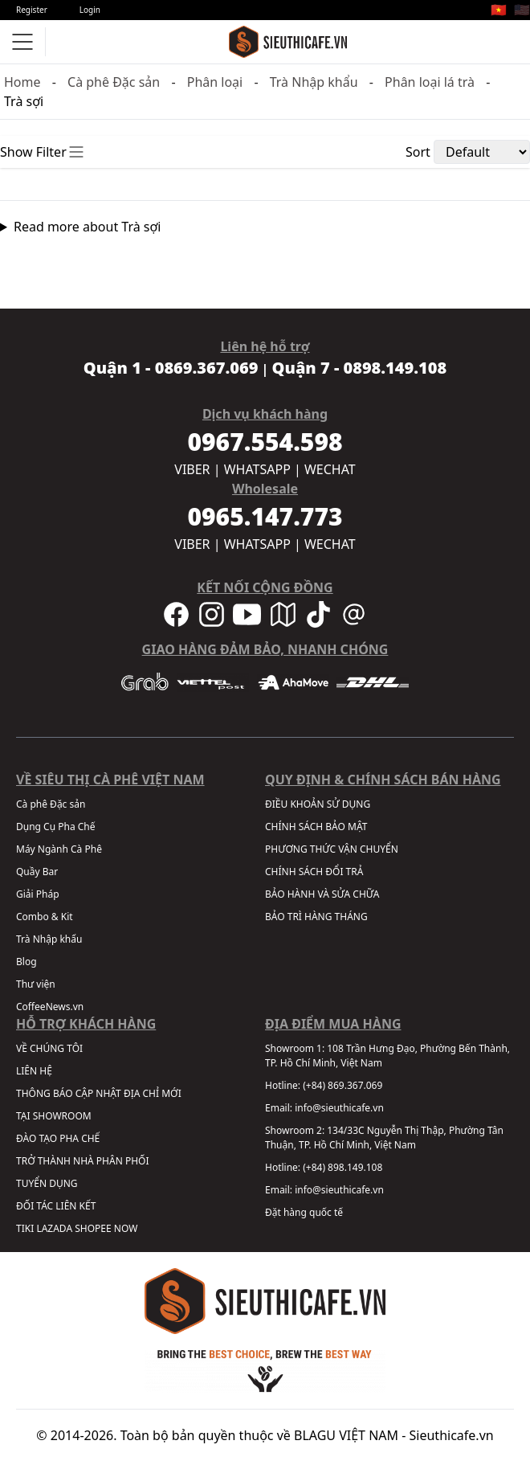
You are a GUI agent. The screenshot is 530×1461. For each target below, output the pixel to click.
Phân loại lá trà (430, 82)
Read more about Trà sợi (87, 226)
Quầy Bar (37, 871)
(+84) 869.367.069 (342, 1085)
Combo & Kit (44, 916)
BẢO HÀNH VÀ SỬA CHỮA (322, 894)
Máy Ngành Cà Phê (59, 849)
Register (31, 9)
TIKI (25, 1228)
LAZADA (54, 1228)
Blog (26, 961)
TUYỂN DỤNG (47, 1183)
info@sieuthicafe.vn (339, 1108)
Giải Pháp (37, 894)
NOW (126, 1228)
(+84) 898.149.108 (342, 1167)
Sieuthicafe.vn (452, 1435)
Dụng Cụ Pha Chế (56, 826)
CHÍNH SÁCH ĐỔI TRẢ (314, 871)
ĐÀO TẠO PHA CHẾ (58, 1138)
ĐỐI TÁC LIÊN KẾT (56, 1206)
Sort (418, 152)
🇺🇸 (522, 9)
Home (22, 82)
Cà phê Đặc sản (113, 82)
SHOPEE (93, 1228)
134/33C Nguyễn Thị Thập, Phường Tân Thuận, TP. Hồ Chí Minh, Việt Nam (384, 1137)
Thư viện (35, 984)
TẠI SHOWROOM (54, 1116)
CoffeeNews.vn (50, 1006)
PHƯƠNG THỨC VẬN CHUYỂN (331, 849)
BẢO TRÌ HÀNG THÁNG (316, 916)
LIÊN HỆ (34, 1071)
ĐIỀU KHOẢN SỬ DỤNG (317, 804)
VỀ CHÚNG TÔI (49, 1048)
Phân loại (215, 82)
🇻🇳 (499, 9)
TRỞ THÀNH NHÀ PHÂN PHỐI (82, 1161)
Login (90, 9)
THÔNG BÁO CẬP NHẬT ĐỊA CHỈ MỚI (98, 1093)
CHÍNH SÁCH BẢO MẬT (316, 826)
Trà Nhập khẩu (314, 82)
